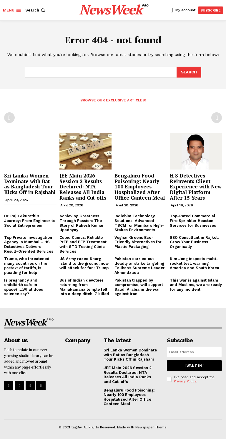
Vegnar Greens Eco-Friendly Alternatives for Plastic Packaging (138, 242)
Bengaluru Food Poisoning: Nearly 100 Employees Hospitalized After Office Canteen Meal (139, 186)
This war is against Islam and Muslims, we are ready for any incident (196, 284)
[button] (35, 10)
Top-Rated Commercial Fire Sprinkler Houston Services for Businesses (193, 220)
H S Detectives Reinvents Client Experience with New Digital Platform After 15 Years (196, 186)
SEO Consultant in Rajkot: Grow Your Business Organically (194, 242)
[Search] (189, 72)
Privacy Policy (185, 380)
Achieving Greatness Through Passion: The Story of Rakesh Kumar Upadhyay (81, 222)
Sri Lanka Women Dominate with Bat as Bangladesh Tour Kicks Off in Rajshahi (30, 183)
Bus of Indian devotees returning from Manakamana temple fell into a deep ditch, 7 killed (84, 286)
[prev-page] (9, 117)
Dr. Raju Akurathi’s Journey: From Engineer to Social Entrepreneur (29, 220)
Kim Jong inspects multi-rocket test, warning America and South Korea (194, 263)
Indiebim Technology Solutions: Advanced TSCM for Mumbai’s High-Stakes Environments (139, 222)
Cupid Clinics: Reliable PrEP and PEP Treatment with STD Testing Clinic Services (83, 244)
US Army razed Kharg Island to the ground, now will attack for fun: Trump (84, 263)
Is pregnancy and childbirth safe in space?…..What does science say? (23, 286)
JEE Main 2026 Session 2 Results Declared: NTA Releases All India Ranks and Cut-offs (82, 186)
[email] (194, 351)
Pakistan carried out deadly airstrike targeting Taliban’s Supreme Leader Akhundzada (139, 265)
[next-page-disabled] (216, 117)
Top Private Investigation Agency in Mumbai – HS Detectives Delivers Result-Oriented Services (28, 244)
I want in (194, 365)
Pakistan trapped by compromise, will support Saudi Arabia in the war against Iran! (138, 286)
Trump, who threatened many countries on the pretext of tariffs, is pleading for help (26, 265)
